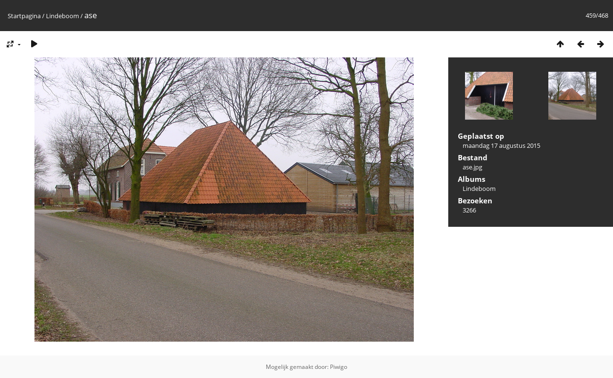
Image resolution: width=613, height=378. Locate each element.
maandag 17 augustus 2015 (501, 145)
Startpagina (24, 15)
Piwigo (338, 367)
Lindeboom (62, 15)
